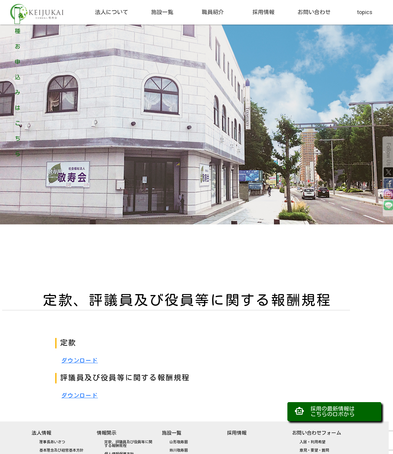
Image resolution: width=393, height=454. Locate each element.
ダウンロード (79, 360)
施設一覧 (162, 12)
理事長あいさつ (52, 442)
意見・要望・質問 (314, 450)
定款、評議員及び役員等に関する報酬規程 (128, 444)
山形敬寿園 (178, 442)
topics (364, 12)
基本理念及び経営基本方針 (61, 450)
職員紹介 (213, 12)
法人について (111, 12)
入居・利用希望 (312, 442)
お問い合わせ (314, 12)
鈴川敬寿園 (178, 450)
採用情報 (263, 12)
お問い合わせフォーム (316, 433)
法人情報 (41, 433)
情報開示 (106, 433)
